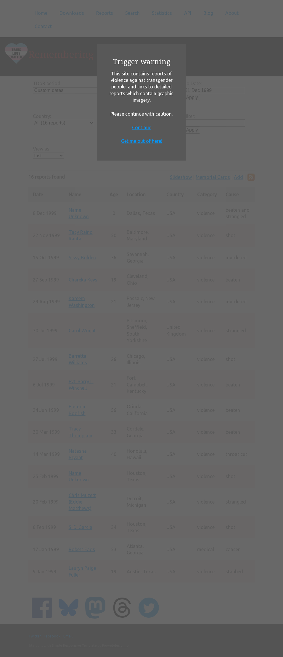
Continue (141, 127)
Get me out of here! (141, 141)
